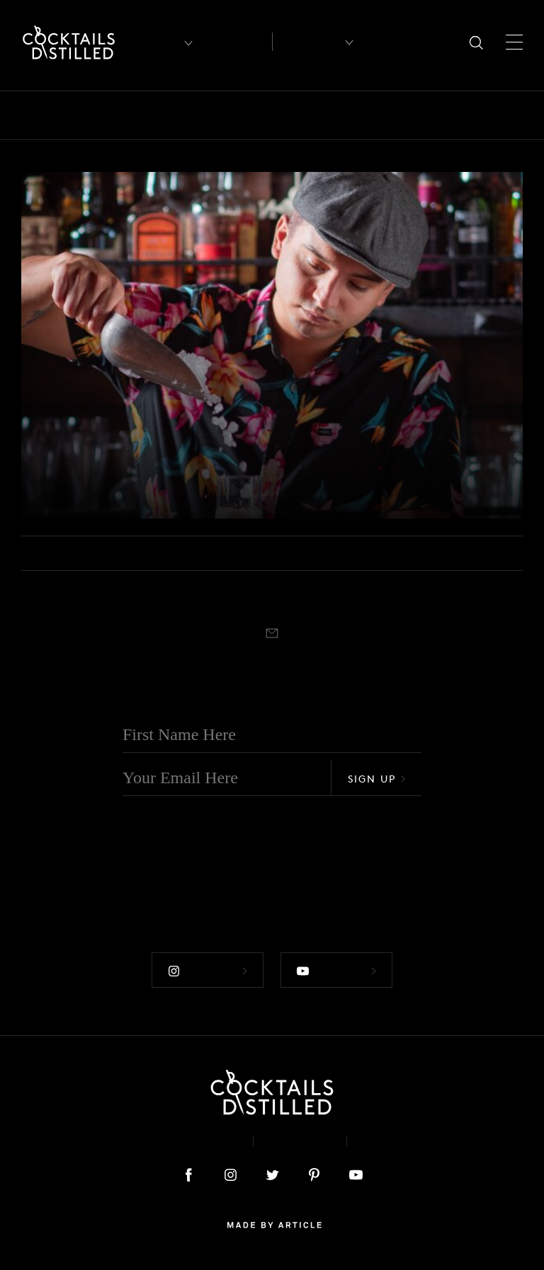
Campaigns (253, 115)
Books (123, 115)
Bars (73, 115)
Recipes (307, 42)
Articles (236, 42)
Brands (181, 115)
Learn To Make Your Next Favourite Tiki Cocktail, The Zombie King (180, 465)
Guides (445, 115)
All (30, 115)
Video (51, 417)
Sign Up (377, 779)
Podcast (393, 1141)
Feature (384, 115)
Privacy (300, 1141)
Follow (207, 971)
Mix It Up (513, 115)
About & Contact (178, 1141)
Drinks (324, 115)
